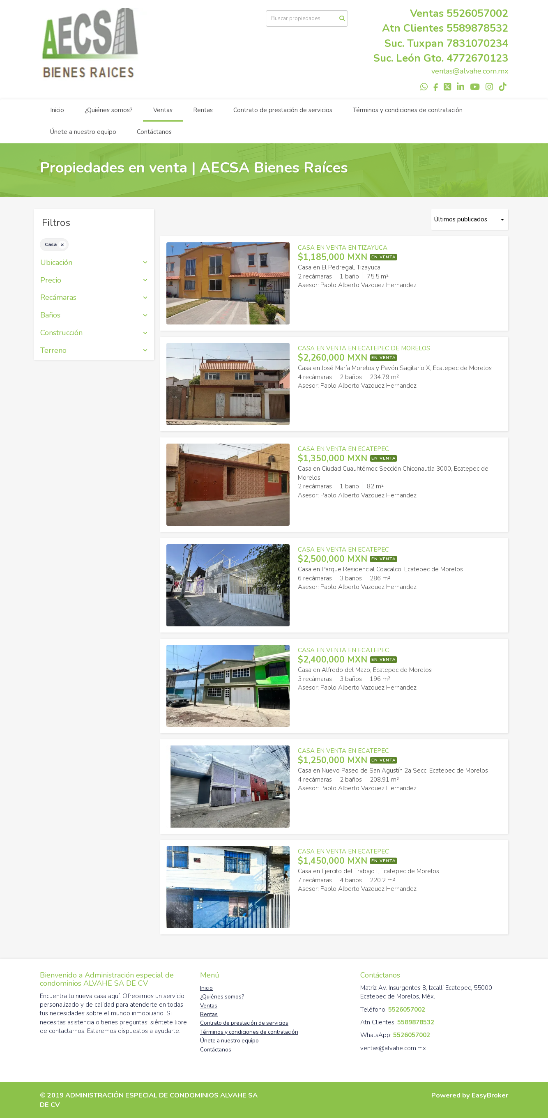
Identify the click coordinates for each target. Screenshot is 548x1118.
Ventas (163, 110)
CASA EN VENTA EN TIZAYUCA (342, 248)
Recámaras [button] (93, 298)
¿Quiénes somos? (109, 110)
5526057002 (477, 13)
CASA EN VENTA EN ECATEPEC (343, 449)
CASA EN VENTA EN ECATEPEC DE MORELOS (364, 348)
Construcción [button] (93, 333)
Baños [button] (93, 315)
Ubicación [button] (93, 263)
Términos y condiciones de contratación (408, 110)
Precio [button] (93, 280)
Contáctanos (154, 132)
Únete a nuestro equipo (83, 132)
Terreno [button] (93, 351)
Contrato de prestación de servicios (282, 110)
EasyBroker (490, 1095)
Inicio (57, 110)
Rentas (203, 110)
